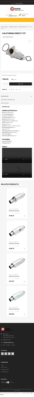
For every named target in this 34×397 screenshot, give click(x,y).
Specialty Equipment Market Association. (17, 389)
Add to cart (20, 83)
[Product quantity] (5, 83)
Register (21, 3)
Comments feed (5, 369)
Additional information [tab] (8, 99)
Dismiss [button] (2, 394)
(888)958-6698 (12, 16)
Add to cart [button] (24, 216)
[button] (30, 41)
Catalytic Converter (13, 26)
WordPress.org (4, 371)
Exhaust (6, 26)
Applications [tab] (5, 103)
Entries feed (4, 367)
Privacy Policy (17, 390)
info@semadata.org (8, 342)
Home (2, 26)
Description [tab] (4, 96)
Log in (2, 365)
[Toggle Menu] (32, 19)
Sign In (17, 3)
